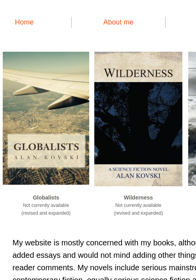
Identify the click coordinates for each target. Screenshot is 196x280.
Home (24, 22)
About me (118, 22)
